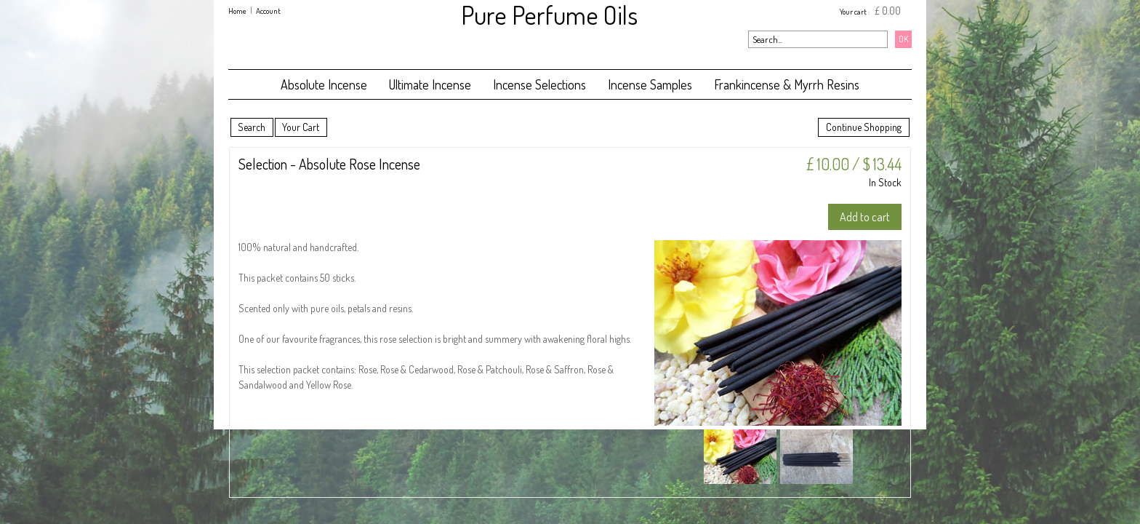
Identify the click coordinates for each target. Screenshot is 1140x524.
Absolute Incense (324, 84)
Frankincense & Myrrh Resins (786, 84)
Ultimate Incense (430, 84)
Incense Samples (650, 84)
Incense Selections (539, 84)
